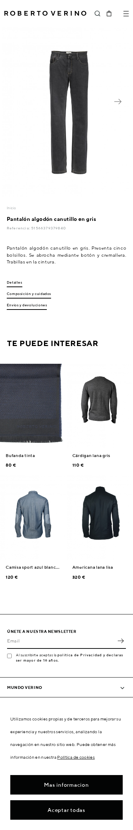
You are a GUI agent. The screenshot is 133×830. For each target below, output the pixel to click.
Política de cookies (76, 757)
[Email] (61, 641)
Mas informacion (66, 785)
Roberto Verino (45, 13)
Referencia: (19, 228)
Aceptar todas (66, 810)
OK (120, 641)
